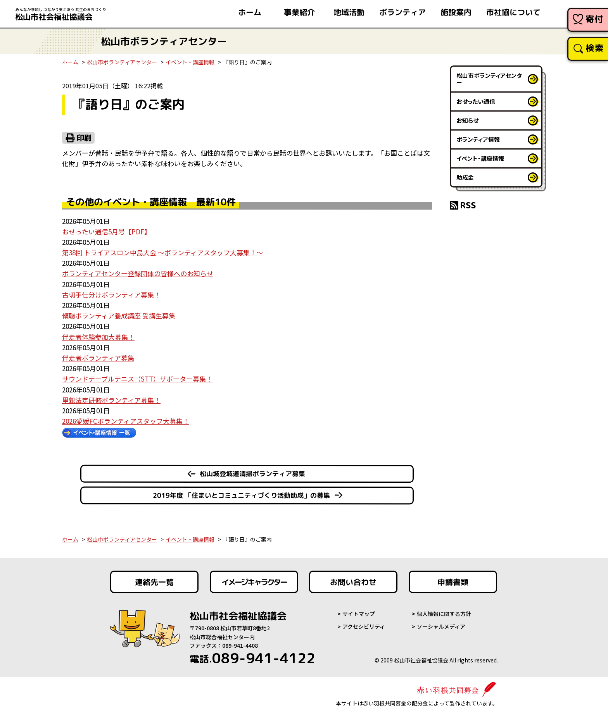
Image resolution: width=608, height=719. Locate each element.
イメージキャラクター (254, 581)
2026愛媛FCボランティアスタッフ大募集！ (125, 421)
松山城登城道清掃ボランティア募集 (252, 473)
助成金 (465, 177)
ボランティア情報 (478, 139)
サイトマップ (358, 614)
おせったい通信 (475, 101)
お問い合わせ (353, 581)
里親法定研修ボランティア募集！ (111, 400)
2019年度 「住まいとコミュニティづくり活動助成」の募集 (241, 495)
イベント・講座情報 (190, 62)
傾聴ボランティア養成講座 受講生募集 (118, 315)
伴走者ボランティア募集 (98, 358)
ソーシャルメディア (441, 626)
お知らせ (467, 120)
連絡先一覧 (154, 581)
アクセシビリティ (363, 626)
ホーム (70, 62)
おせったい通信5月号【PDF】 (106, 231)
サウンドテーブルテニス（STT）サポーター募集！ (137, 379)
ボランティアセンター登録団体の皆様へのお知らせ (137, 273)
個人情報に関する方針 (444, 614)
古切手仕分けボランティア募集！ (111, 294)
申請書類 (452, 581)
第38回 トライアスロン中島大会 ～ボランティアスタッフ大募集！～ (162, 252)
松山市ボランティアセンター (122, 62)
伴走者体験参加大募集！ (98, 337)
